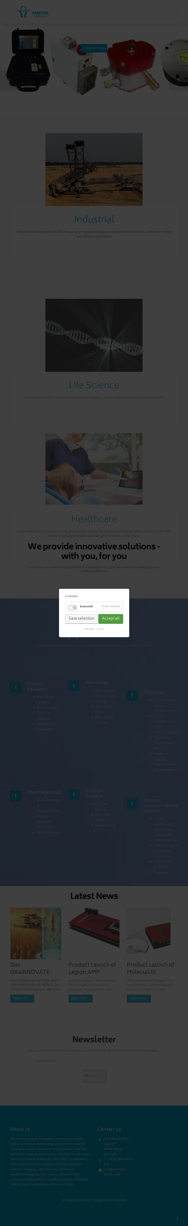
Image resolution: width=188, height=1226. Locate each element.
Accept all (111, 619)
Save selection (81, 619)
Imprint (100, 629)
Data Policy (89, 629)
